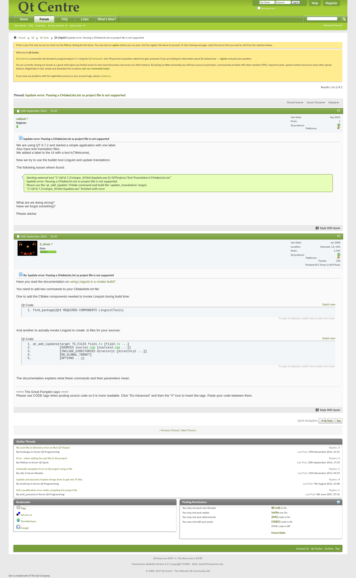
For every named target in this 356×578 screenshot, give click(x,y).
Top (339, 420)
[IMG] (274, 517)
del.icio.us (26, 514)
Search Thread (315, 102)
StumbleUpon (28, 521)
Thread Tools (294, 102)
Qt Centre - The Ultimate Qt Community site (186, 571)
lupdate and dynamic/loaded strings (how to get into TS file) (49, 479)
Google (25, 528)
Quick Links (76, 25)
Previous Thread (170, 430)
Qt (32, 37)
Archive (329, 548)
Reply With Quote (328, 228)
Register (331, 3)
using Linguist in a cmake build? (92, 281)
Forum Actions (56, 25)
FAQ (31, 25)
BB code (276, 508)
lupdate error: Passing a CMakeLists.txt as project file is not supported (75, 95)
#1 (338, 110)
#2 (338, 236)
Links (85, 19)
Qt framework (96, 58)
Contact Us (302, 548)
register (223, 58)
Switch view (328, 304)
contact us (105, 76)
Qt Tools (44, 37)
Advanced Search (333, 25)
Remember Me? (266, 8)
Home (24, 19)
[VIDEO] (275, 521)
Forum (44, 19)
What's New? (107, 19)
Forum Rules (278, 533)
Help (315, 3)
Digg (23, 508)
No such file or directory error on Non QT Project (43, 447)
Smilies (275, 512)
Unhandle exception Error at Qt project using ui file (44, 469)
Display (332, 102)
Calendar (40, 25)
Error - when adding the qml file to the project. (42, 458)
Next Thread (188, 430)
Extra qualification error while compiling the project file (46, 490)
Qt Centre (21, 58)
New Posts (20, 25)
